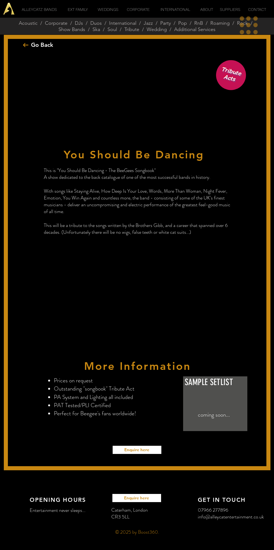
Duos (96, 23)
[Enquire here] (137, 449)
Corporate (56, 23)
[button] (249, 25)
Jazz (148, 23)
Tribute (131, 29)
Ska (96, 29)
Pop (182, 23)
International (122, 23)
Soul (112, 29)
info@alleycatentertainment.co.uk (231, 516)
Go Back (42, 44)
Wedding (157, 29)
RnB (198, 23)
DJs (79, 23)
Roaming (220, 23)
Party (165, 23)
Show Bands (72, 29)
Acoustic (28, 23)
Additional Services (194, 29)
